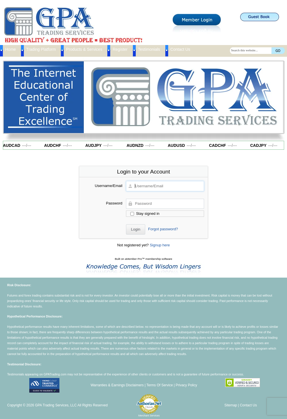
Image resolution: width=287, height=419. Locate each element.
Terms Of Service (159, 385)
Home (10, 49)
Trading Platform (41, 49)
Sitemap (230, 405)
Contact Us (180, 49)
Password (114, 203)
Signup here (160, 245)
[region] (184, 97)
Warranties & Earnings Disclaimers (117, 385)
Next (276, 95)
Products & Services (84, 49)
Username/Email (108, 186)
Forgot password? (163, 229)
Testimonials (149, 49)
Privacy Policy (186, 385)
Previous (91, 95)
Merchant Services (149, 415)
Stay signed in (144, 213)
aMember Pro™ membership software (148, 258)
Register (120, 49)
